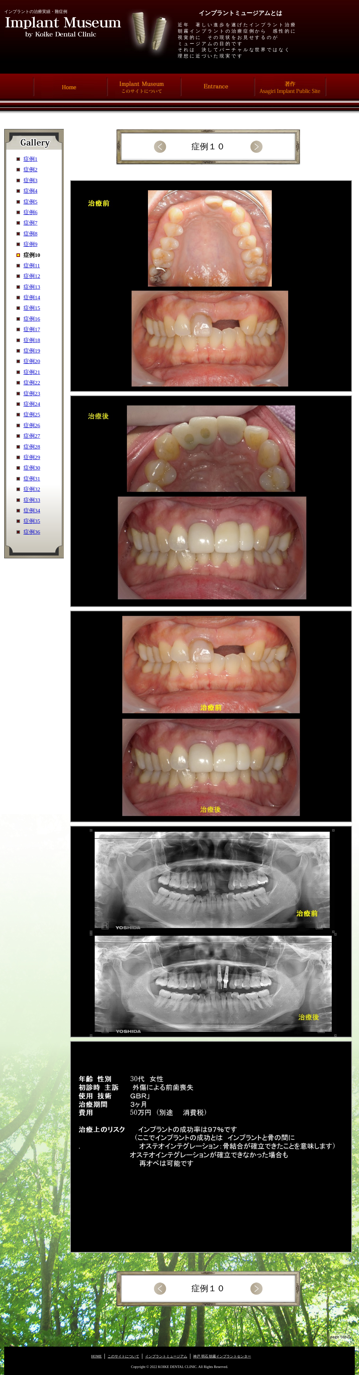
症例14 (31, 297)
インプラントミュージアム (166, 1356)
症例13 (31, 287)
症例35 (31, 521)
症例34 (31, 510)
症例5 (30, 202)
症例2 (30, 169)
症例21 (31, 372)
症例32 (31, 489)
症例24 (31, 404)
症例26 (31, 425)
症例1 (30, 159)
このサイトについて (123, 1356)
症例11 (31, 265)
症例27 (31, 436)
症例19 (31, 351)
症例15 (31, 308)
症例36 (31, 532)
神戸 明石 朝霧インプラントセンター (222, 1356)
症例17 (31, 329)
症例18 (31, 340)
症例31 (31, 479)
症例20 (31, 361)
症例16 (31, 319)
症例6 (30, 212)
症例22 (31, 383)
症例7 (30, 223)
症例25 (31, 414)
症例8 (30, 234)
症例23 (31, 393)
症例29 (31, 457)
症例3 (30, 180)
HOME (96, 1356)
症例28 (31, 447)
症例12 (31, 276)
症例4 (30, 191)
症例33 (31, 500)
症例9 (30, 244)
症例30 (31, 468)
